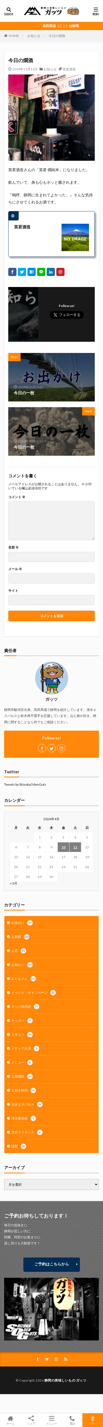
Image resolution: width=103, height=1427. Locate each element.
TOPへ (92, 1420)
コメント (16, 497)
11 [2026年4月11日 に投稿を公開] (75, 847)
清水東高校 (23, 1118)
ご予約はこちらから (51, 1264)
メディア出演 (25, 1048)
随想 (18, 1146)
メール (15, 569)
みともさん (23, 978)
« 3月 (13, 883)
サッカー (22, 1020)
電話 (72, 1420)
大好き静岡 (23, 1090)
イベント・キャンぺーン (33, 992)
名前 (13, 547)
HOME (14, 36)
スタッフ (22, 1034)
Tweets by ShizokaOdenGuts (25, 784)
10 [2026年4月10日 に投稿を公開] (63, 847)
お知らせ (33, 36)
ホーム (10, 1420)
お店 (18, 951)
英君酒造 (69, 69)
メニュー (22, 1062)
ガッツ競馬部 (25, 1006)
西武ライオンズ (27, 1132)
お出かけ (22, 923)
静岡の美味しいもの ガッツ (65, 1380)
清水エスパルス (27, 1104)
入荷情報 (22, 1076)
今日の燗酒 (57, 36)
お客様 (20, 937)
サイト (13, 590)
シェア (31, 1420)
